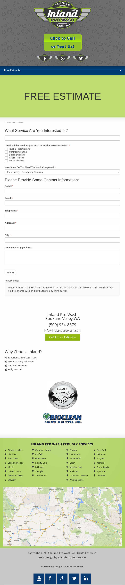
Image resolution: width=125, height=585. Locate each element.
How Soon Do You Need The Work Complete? (30, 167)
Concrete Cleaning (16, 152)
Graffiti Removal (14, 158)
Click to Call (62, 38)
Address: (10, 223)
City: (8, 235)
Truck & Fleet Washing (17, 149)
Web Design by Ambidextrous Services (62, 557)
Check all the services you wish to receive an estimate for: (37, 145)
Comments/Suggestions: (18, 247)
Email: (9, 198)
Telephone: (11, 210)
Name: (9, 186)
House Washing (14, 160)
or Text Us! (62, 46)
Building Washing (15, 155)
